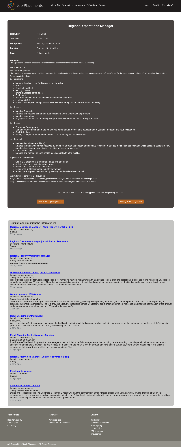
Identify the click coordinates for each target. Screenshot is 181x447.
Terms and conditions (100, 423)
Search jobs (67, 5)
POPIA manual (97, 431)
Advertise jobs (55, 420)
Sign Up (156, 5)
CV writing (12, 425)
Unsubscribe (96, 434)
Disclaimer (95, 420)
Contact (102, 5)
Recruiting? (167, 5)
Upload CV (55, 5)
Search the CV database (59, 423)
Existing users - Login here (131, 201)
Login (146, 5)
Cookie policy (96, 428)
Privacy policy (96, 425)
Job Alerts (80, 5)
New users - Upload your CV (50, 201)
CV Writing (92, 5)
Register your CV (15, 420)
